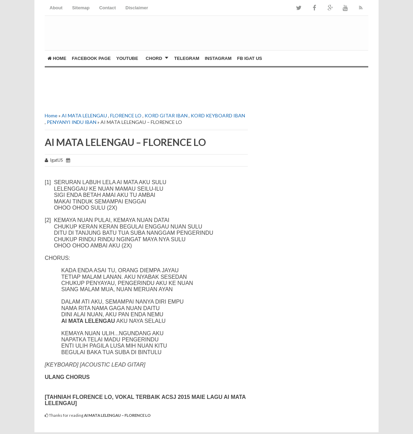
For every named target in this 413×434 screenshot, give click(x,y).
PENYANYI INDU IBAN (71, 122)
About (56, 7)
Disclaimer (137, 7)
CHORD (154, 58)
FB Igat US (249, 58)
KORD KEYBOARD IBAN (218, 115)
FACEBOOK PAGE (91, 58)
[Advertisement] (125, 88)
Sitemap (81, 7)
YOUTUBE (127, 58)
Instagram (218, 58)
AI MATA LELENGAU (84, 115)
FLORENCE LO (125, 115)
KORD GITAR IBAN (166, 115)
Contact (107, 7)
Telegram (186, 58)
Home (56, 58)
